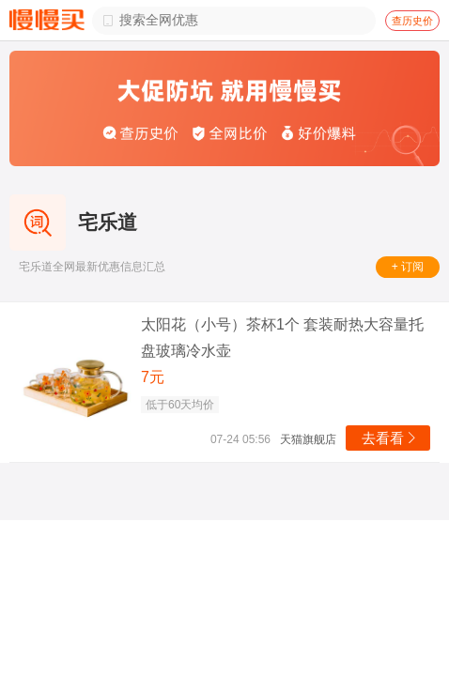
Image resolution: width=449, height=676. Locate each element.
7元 (152, 377)
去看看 (390, 438)
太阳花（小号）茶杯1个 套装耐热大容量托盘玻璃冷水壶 (282, 337)
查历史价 (412, 20)
